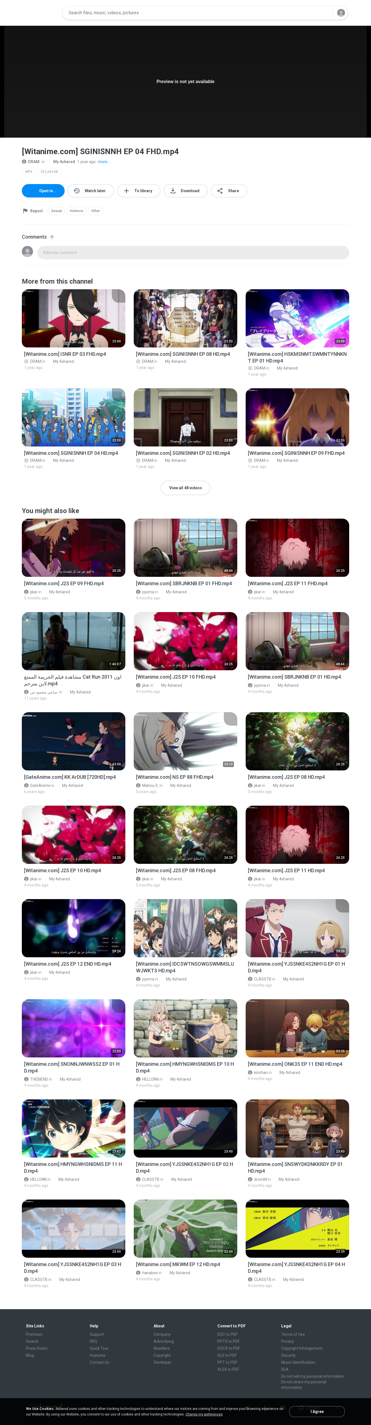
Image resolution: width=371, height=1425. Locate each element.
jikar (30, 592)
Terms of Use (293, 1334)
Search (32, 1341)
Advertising (164, 1341)
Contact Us (99, 1362)
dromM (257, 1179)
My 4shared (61, 161)
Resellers (162, 1348)
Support (97, 1334)
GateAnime (37, 785)
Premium (34, 1334)
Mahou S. (147, 785)
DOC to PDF (227, 1334)
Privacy (287, 1341)
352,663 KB (49, 172)
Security (288, 1355)
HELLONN (147, 1079)
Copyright (162, 1355)
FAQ (93, 1341)
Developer (163, 1362)
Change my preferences (204, 1414)
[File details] (73, 318)
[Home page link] (40, 13)
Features (97, 1355)
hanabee (147, 1273)
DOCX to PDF (228, 1348)
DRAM (30, 161)
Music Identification (298, 1362)
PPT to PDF (227, 1362)
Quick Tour (99, 1348)
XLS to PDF (227, 1355)
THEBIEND (36, 1079)
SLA (284, 1369)
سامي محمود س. (41, 692)
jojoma (145, 592)
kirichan (258, 1072)
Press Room (37, 1348)
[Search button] (325, 13)
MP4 (28, 172)
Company (162, 1334)
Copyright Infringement (301, 1348)
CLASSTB (259, 979)
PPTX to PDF (228, 1341)
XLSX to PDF (228, 1369)
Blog (30, 1355)
